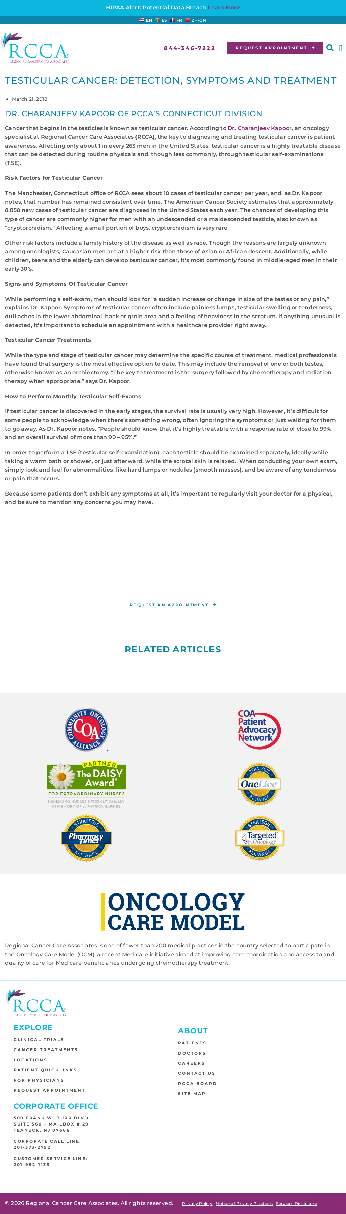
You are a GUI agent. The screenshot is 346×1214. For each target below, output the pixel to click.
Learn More (224, 7)
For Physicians (39, 1080)
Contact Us (197, 1073)
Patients (192, 1043)
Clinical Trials (39, 1039)
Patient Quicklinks (45, 1070)
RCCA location (257, 582)
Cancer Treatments (46, 1050)
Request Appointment (49, 1090)
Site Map (192, 1093)
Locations (31, 1060)
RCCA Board (197, 1083)
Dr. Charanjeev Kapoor (260, 128)
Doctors (192, 1053)
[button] (330, 48)
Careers (191, 1063)
